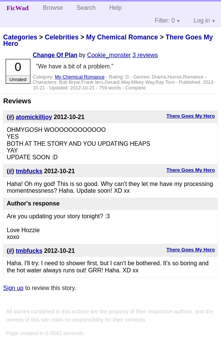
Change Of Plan (55, 55)
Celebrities (61, 37)
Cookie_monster (109, 55)
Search (86, 8)
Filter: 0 (165, 20)
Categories (20, 37)
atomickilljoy (34, 117)
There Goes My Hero (191, 116)
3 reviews (145, 55)
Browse (53, 8)
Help (115, 8)
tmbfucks (29, 171)
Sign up (13, 288)
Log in (202, 20)
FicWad (18, 8)
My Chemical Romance (122, 37)
